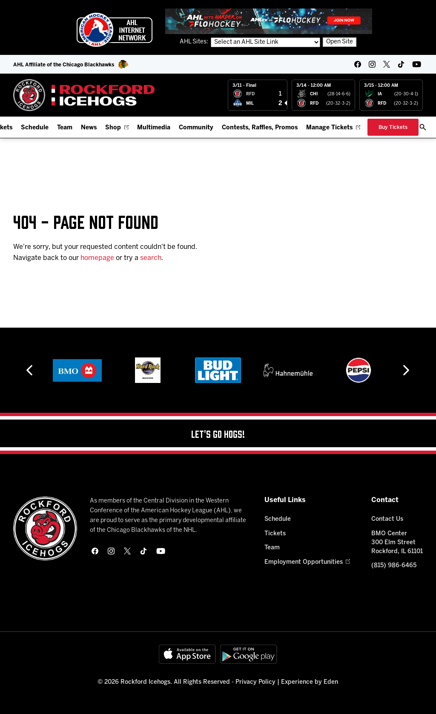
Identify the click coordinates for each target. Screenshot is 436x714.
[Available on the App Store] (187, 654)
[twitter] (387, 64)
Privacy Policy (255, 682)
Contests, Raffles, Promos (260, 128)
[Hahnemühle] (288, 370)
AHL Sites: (194, 42)
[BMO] (77, 370)
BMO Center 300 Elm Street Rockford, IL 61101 (397, 542)
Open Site (339, 42)
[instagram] (372, 64)
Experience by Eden (309, 682)
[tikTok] (401, 64)
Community (196, 128)
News (89, 128)
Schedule (35, 128)
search (150, 258)
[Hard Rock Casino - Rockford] (148, 370)
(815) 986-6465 (393, 565)
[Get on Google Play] (248, 654)
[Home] (84, 95)
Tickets (275, 534)
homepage (97, 258)
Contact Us (387, 519)
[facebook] (358, 64)
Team (64, 128)
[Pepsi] (358, 370)
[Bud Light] (218, 370)
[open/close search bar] (423, 127)
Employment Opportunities (307, 562)
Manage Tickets (333, 128)
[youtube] (416, 64)
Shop (117, 128)
